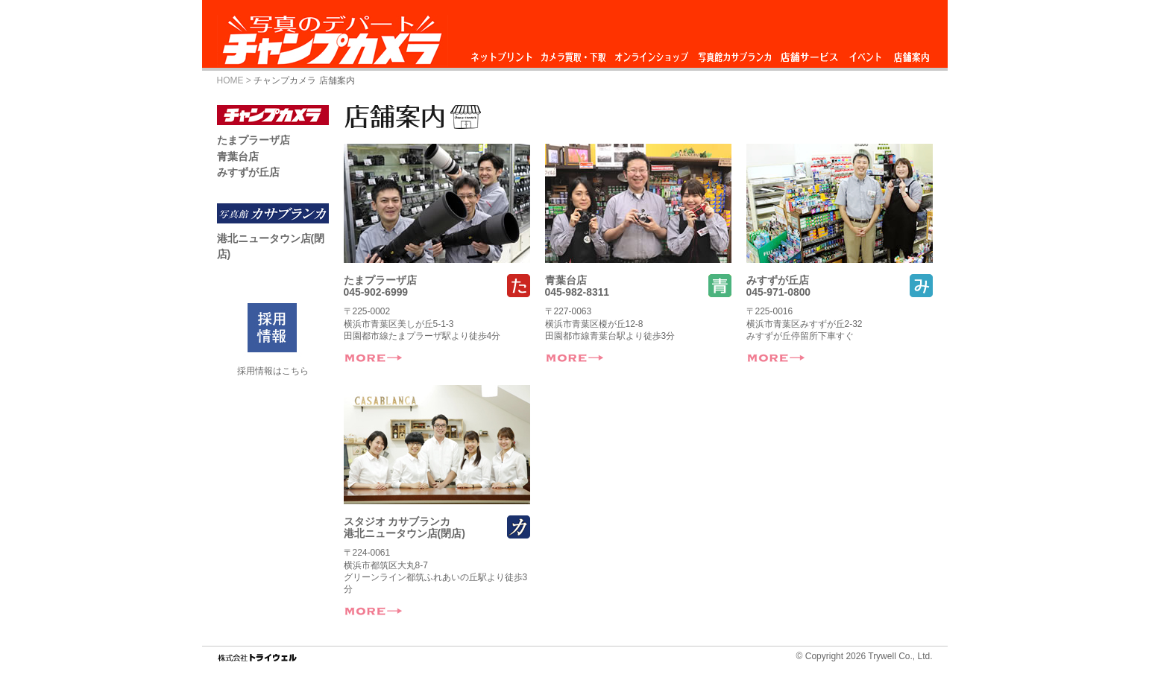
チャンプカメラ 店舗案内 (304, 80)
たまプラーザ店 (380, 280)
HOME (230, 80)
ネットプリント (504, 53)
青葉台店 (566, 280)
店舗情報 (911, 53)
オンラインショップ (650, 53)
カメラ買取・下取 (574, 53)
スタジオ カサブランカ (734, 53)
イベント (865, 53)
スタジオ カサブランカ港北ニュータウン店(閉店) (404, 527)
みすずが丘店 (777, 280)
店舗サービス (809, 53)
